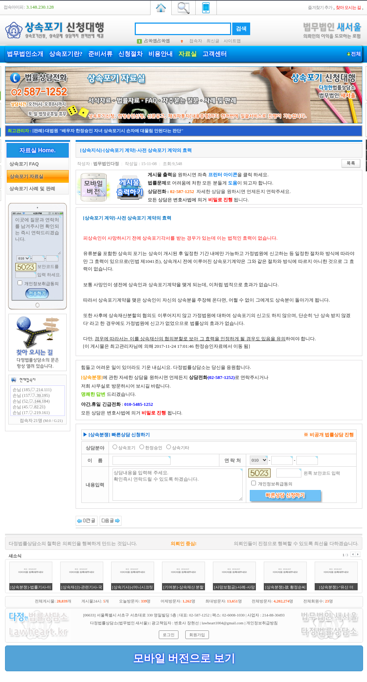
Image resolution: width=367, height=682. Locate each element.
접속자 (195, 40)
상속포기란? (66, 54)
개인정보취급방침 (262, 623)
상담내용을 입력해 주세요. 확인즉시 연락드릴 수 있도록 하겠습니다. (178, 485)
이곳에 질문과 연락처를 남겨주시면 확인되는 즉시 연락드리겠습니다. (37, 235)
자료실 (187, 54)
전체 (356, 54)
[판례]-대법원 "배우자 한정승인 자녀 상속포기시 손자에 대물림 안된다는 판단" (108, 130)
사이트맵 (232, 40)
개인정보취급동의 (41, 283)
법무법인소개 (25, 54)
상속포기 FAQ (23, 164)
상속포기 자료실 (25, 176)
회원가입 (197, 635)
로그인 (169, 635)
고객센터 (214, 54)
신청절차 (130, 54)
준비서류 (100, 54)
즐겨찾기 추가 (320, 7)
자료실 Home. (37, 150)
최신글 (212, 40)
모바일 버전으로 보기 (184, 658)
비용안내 (160, 54)
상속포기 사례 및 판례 (31, 188)
